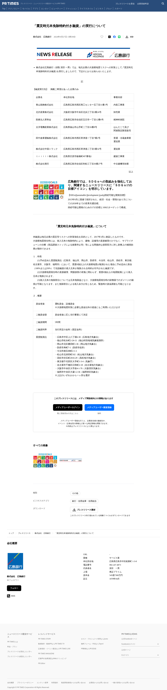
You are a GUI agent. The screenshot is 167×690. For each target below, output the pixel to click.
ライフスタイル (86, 8)
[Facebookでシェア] (114, 37)
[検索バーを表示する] (163, 3)
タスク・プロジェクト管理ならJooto (94, 639)
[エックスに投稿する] (109, 37)
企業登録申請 (143, 3)
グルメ (109, 8)
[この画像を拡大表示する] (45, 460)
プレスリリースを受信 (124, 3)
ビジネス (99, 8)
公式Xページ (126, 650)
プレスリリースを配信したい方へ (19, 656)
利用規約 (54, 682)
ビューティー (57, 8)
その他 (75, 493)
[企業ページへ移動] (15, 562)
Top (3, 8)
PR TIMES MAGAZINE (46, 653)
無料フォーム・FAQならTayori (92, 644)
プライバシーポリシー (25, 682)
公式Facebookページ (129, 639)
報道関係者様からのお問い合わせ (73, 682)
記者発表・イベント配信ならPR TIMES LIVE (54, 648)
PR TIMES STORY (44, 639)
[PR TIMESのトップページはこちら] (33, 3)
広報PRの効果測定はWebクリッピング (52, 658)
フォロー (14, 588)
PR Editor (41, 663)
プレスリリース (24, 533)
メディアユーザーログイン (67, 407)
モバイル (26, 8)
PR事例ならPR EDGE (88, 648)
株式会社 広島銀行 (43, 533)
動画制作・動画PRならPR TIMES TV (51, 644)
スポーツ (118, 8)
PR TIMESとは (12, 642)
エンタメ (45, 8)
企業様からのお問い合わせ (99, 682)
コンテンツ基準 (42, 682)
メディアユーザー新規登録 (99, 407)
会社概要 (10, 682)
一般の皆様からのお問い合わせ (123, 682)
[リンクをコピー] (132, 37)
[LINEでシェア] (119, 37)
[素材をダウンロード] (127, 37)
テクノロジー (14, 8)
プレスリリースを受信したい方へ (19, 651)
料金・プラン (12, 646)
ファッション (71, 8)
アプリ (35, 8)
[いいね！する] (102, 37)
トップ (11, 533)
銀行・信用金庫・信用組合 (84, 501)
